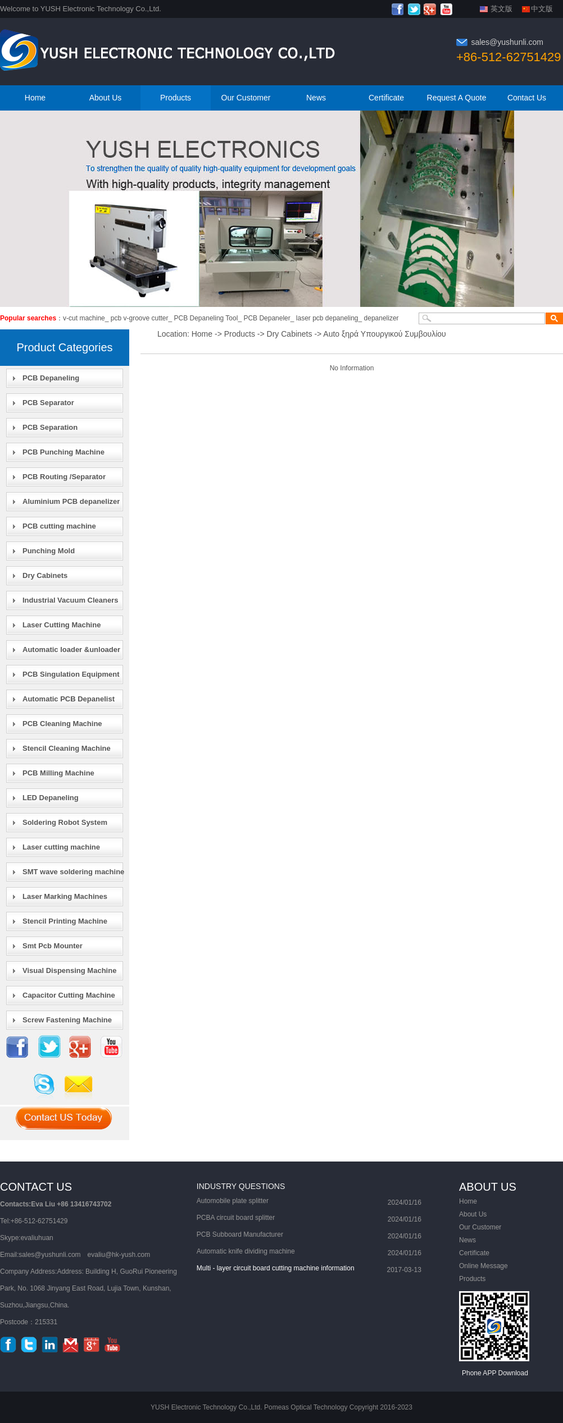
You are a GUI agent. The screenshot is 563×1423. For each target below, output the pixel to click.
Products (175, 97)
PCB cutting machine (59, 526)
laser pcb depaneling (327, 318)
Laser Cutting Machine (61, 625)
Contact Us (526, 97)
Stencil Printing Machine (64, 921)
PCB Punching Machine (63, 452)
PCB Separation (50, 427)
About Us (105, 97)
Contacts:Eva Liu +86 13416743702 (55, 1204)
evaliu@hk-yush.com (119, 1255)
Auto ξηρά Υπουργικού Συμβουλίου (384, 333)
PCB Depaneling (50, 378)
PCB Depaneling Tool (206, 318)
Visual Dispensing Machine (69, 970)
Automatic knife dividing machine (246, 1251)
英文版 (501, 8)
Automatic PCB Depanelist (68, 699)
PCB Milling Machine (58, 773)
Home (35, 97)
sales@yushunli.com (507, 42)
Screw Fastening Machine (67, 1020)
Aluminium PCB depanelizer (71, 501)
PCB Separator (48, 402)
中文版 (542, 8)
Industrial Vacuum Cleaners (70, 600)
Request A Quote (457, 97)
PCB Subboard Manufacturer (240, 1234)
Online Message (483, 1266)
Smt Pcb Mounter (52, 946)
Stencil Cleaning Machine (66, 748)
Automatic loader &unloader (71, 649)
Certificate (386, 97)
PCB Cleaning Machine (62, 723)
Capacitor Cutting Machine (68, 995)
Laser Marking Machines (64, 896)
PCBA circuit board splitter (236, 1218)
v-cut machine (84, 318)
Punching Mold (48, 551)
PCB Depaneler (266, 318)
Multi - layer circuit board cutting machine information (276, 1268)
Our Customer (246, 97)
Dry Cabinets (44, 575)
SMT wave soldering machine (73, 871)
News (316, 97)
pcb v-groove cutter (140, 318)
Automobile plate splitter (233, 1201)
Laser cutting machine (61, 847)
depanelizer (381, 318)
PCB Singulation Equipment (71, 674)
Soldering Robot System (64, 822)
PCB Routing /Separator (64, 476)
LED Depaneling (50, 797)
